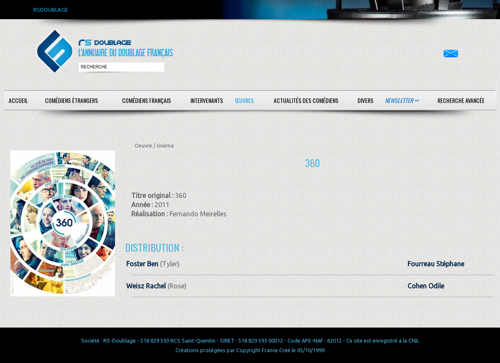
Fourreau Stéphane (436, 264)
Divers (365, 100)
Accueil (18, 100)
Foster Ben (142, 264)
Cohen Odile (426, 286)
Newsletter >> (401, 100)
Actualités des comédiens (306, 100)
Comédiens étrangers (71, 100)
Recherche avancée (461, 100)
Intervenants (206, 100)
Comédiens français (146, 100)
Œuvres (244, 100)
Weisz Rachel (146, 286)
